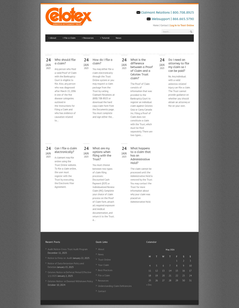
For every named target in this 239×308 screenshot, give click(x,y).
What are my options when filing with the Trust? (102, 154)
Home (156, 25)
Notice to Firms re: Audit (60, 258)
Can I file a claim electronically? (66, 150)
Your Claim (103, 265)
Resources (88, 38)
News (118, 38)
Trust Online (104, 259)
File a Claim (69, 38)
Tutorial (104, 38)
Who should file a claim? (65, 61)
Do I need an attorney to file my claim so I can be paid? (178, 65)
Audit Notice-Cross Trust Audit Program (68, 249)
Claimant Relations (156, 12)
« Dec (149, 284)
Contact (164, 25)
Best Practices (105, 270)
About (52, 38)
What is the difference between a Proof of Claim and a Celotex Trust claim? (141, 69)
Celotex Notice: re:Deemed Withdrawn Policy (70, 281)
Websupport (161, 19)
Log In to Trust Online (182, 25)
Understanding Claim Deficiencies (115, 285)
